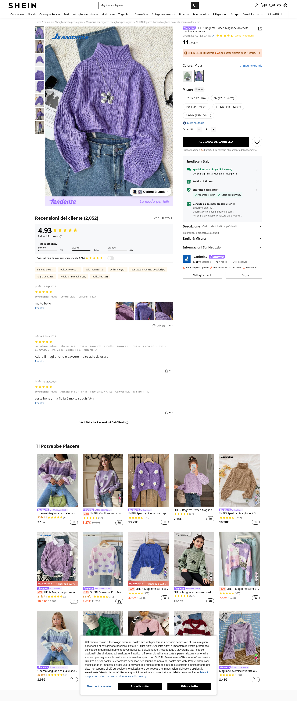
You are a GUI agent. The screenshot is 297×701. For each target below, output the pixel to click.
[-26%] (86, 592)
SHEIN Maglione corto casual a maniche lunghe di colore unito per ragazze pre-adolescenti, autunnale (148, 589)
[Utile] (153, 325)
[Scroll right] (286, 14)
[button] (144, 5)
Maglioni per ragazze (122, 22)
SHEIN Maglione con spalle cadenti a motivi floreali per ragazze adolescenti (103, 513)
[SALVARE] (257, 142)
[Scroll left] (281, 14)
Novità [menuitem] (32, 14)
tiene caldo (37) (45, 269)
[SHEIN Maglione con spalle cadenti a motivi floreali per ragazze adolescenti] (103, 481)
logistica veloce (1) (69, 269)
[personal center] (256, 5)
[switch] (110, 258)
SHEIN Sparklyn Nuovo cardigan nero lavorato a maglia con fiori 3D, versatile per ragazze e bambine (148, 513)
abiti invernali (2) (94, 269)
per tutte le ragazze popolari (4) (148, 269)
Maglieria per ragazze (97, 22)
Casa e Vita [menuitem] (141, 14)
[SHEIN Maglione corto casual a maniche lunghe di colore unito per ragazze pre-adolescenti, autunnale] (148, 559)
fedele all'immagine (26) (73, 276)
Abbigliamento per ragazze (69, 22)
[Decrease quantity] (199, 129)
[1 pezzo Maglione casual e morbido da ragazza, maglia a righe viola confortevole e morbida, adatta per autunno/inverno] (57, 481)
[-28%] (86, 514)
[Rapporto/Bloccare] (171, 325)
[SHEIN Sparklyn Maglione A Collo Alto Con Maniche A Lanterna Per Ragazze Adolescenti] (239, 481)
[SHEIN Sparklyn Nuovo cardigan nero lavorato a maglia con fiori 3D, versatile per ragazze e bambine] (148, 481)
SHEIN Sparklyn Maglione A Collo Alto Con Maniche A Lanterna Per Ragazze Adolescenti (239, 513)
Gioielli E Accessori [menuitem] (253, 14)
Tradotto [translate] (39, 308)
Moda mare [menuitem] (108, 14)
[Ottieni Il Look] (150, 192)
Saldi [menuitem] (66, 14)
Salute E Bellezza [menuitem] (277, 14)
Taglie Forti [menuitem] (124, 14)
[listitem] (57, 490)
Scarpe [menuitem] (235, 14)
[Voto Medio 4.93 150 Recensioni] (235, 36)
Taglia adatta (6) (45, 276)
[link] (264, 5)
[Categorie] (17, 14)
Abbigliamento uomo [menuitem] (163, 14)
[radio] (187, 76)
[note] (57, 583)
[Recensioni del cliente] (104, 218)
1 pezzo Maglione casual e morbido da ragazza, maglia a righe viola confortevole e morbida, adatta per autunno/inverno (57, 513)
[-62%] (131, 589)
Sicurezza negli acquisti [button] (206, 189)
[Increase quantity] (213, 129)
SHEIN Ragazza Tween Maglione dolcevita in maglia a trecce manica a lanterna (194, 510)
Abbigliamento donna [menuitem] (85, 14)
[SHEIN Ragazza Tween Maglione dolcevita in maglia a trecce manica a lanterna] (194, 481)
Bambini (48, 22)
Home (38, 22)
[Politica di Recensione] (50, 236)
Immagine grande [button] (251, 65)
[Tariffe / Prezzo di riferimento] (197, 43)
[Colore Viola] (192, 65)
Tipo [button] (199, 89)
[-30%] (222, 589)
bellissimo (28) (100, 276)
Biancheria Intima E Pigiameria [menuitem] (209, 14)
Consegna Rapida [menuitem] (49, 14)
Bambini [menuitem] (184, 14)
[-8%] (40, 592)
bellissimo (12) (117, 269)
